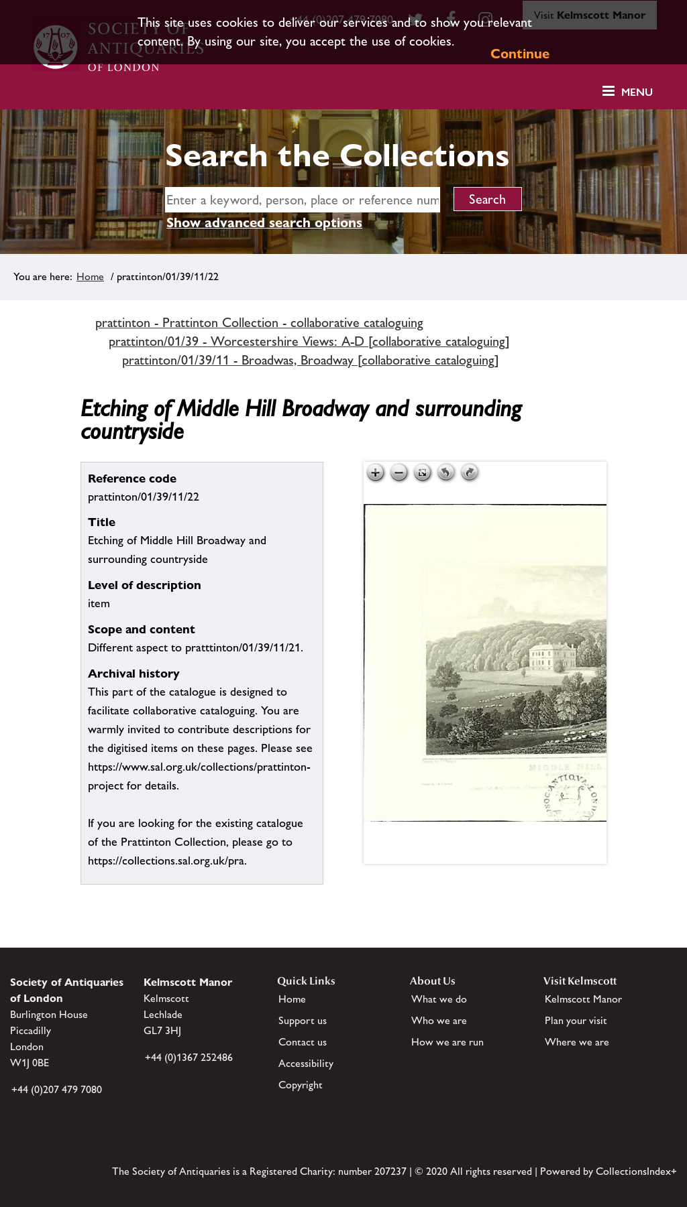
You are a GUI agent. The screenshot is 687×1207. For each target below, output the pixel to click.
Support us (302, 1020)
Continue (519, 54)
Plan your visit (576, 1020)
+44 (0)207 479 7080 (56, 1089)
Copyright (300, 1084)
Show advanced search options (264, 222)
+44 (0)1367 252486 (189, 1057)
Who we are (439, 1020)
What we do (439, 999)
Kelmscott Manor (583, 999)
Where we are (577, 1041)
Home (90, 276)
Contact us (302, 1041)
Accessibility (305, 1063)
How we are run (447, 1041)
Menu (637, 92)
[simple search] (302, 199)
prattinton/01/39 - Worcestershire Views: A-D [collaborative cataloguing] (309, 341)
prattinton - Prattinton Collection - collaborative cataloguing (259, 322)
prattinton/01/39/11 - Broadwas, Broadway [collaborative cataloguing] (310, 360)
